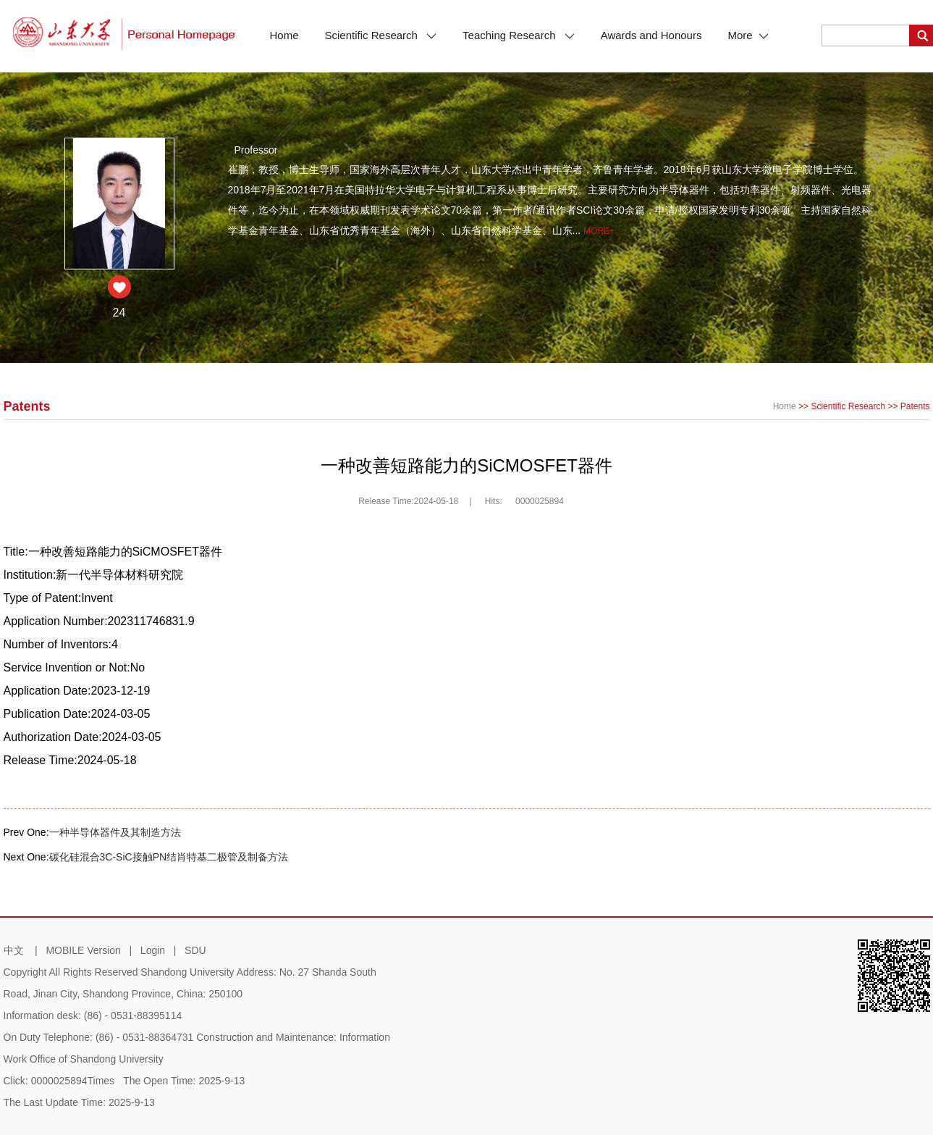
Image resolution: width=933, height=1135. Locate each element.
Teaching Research (519, 35)
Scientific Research (381, 35)
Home (284, 35)
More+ (599, 231)
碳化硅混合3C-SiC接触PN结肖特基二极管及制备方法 (169, 857)
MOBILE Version (83, 950)
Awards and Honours (651, 35)
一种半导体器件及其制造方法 (115, 832)
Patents (915, 406)
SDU (195, 950)
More (747, 35)
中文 (14, 950)
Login (152, 950)
